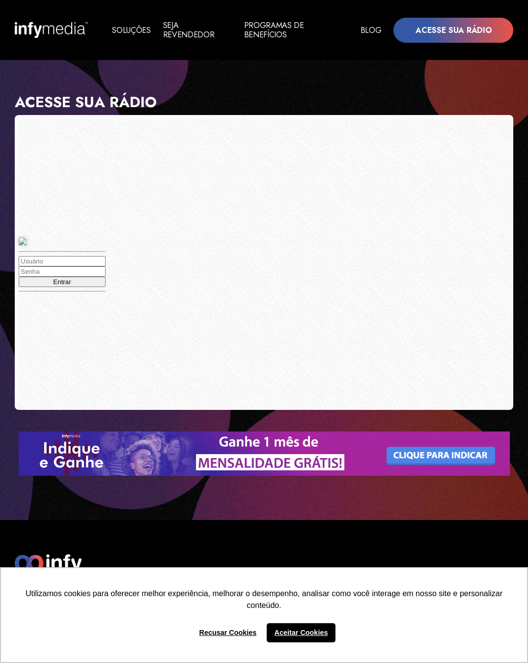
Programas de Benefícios (279, 30)
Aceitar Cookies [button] (301, 632)
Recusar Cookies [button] (228, 632)
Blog (371, 30)
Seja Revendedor (189, 30)
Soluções (131, 30)
